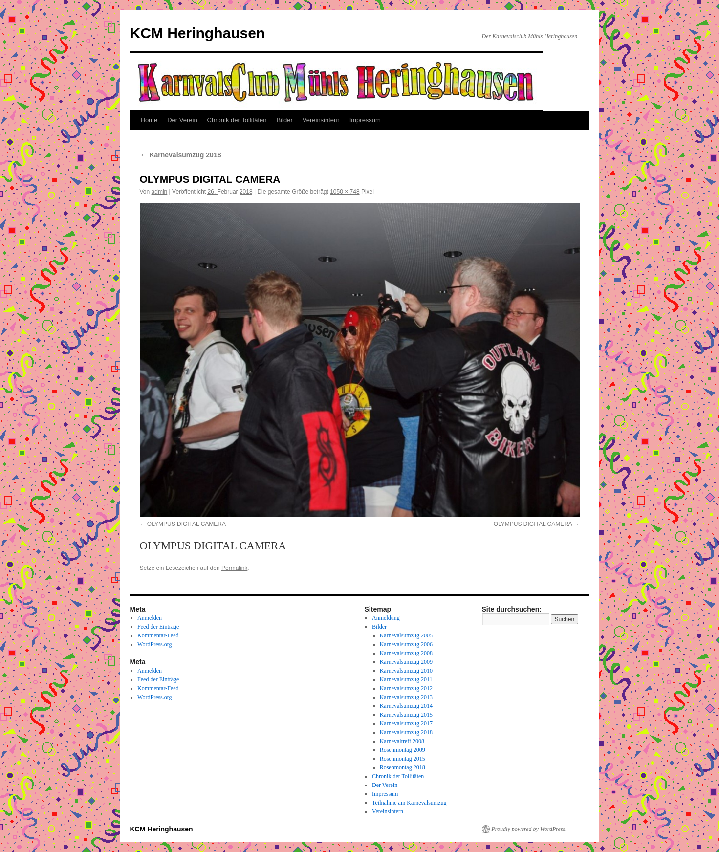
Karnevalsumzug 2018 (180, 155)
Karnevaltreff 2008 (402, 741)
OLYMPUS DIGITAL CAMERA (186, 524)
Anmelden (149, 617)
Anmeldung (386, 617)
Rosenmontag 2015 (402, 758)
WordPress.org (154, 644)
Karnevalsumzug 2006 (406, 644)
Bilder (285, 120)
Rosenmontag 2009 (402, 749)
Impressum (365, 120)
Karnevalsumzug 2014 (406, 705)
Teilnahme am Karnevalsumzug (409, 802)
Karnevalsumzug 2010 (406, 670)
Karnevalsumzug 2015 (406, 714)
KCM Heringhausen (197, 33)
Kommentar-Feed (157, 635)
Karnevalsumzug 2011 (406, 679)
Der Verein (182, 120)
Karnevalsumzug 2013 (406, 697)
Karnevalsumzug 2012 (406, 688)
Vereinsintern (321, 120)
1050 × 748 (344, 191)
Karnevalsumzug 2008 (406, 653)
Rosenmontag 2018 (402, 767)
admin (160, 191)
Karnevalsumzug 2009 (406, 661)
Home (149, 120)
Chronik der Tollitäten (237, 120)
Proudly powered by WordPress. (529, 829)
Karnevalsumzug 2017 (406, 723)
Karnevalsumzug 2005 (406, 635)
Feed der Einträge (158, 626)
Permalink (234, 568)
